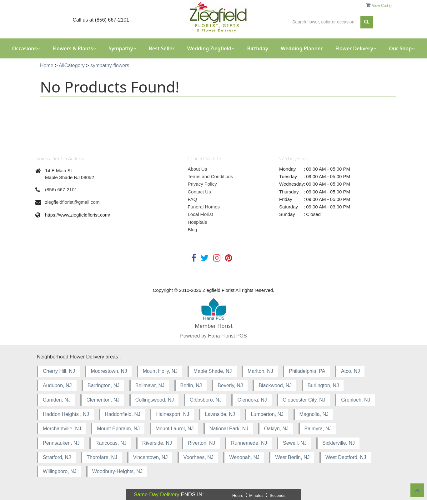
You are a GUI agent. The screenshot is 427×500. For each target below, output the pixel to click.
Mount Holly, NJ (160, 371)
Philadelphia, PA (307, 371)
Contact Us (199, 191)
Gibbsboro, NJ (206, 399)
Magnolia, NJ (314, 414)
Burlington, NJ (323, 385)
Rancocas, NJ (111, 443)
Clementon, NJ (102, 399)
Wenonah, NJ (244, 457)
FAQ (192, 199)
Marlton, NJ (260, 371)
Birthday (257, 48)
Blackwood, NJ (275, 385)
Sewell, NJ (295, 443)
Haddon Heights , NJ (66, 414)
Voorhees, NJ (198, 457)
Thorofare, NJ (102, 457)
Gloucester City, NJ (304, 399)
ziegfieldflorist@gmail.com (72, 202)
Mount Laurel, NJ (175, 428)
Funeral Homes (204, 206)
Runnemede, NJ (249, 443)
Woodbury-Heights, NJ (117, 471)
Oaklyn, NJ (276, 428)
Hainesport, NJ (172, 414)
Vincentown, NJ (150, 457)
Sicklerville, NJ (338, 443)
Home (46, 65)
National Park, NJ (229, 428)
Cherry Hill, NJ (59, 371)
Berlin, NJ (191, 385)
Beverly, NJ (230, 385)
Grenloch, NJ (355, 399)
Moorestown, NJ (109, 371)
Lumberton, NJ (267, 414)
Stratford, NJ (57, 457)
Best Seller (161, 48)
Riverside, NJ (157, 443)
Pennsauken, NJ (61, 443)
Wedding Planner (302, 48)
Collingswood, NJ (154, 399)
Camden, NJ (57, 399)
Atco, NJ (350, 371)
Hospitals (197, 222)
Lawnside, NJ (220, 414)
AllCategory (72, 65)
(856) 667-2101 (61, 189)
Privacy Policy (202, 184)
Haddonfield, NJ (122, 414)
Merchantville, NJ (62, 428)
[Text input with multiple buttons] (324, 22)
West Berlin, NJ (292, 457)
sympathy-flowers (109, 65)
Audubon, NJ (57, 385)
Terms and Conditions (210, 176)
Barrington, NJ (103, 385)
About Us (197, 169)
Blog (192, 229)
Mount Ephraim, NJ (118, 428)
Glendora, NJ (252, 399)
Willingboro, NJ (60, 471)
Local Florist (200, 214)
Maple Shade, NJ (212, 371)
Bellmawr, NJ (149, 385)
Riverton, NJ (201, 443)
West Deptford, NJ (345, 457)
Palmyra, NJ (318, 428)
